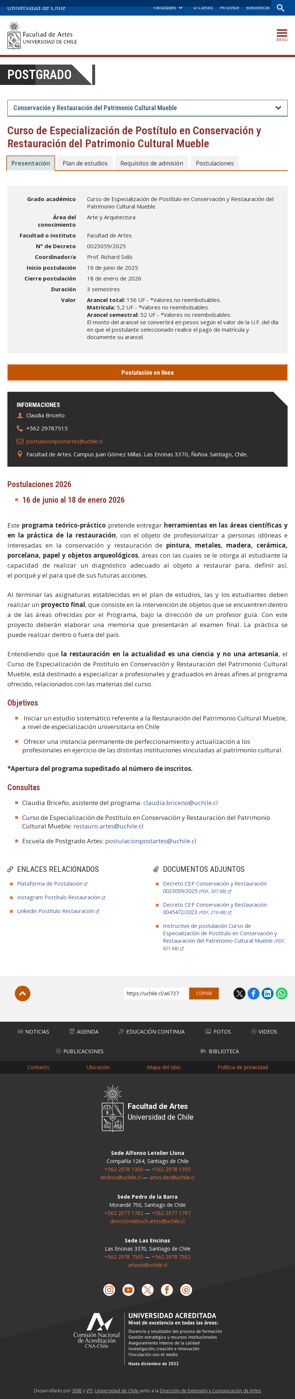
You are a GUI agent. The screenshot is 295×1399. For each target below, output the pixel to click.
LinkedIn (267, 993)
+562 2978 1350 (171, 1166)
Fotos (218, 1030)
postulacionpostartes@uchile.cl (65, 441)
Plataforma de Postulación (50, 883)
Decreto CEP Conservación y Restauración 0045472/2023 (217, 908)
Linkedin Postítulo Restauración (57, 910)
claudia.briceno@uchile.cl (181, 802)
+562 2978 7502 (171, 1254)
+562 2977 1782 (123, 1210)
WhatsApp (281, 993)
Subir (22, 993)
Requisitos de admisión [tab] (154, 163)
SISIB (77, 1388)
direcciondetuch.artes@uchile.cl (147, 1218)
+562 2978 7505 (123, 1254)
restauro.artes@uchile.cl (108, 826)
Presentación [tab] (31, 163)
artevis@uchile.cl (147, 1262)
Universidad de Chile (116, 1388)
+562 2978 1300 (123, 1166)
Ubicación (98, 1064)
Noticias (33, 1030)
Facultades (164, 7)
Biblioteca (220, 1049)
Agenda (84, 1030)
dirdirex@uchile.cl (120, 1174)
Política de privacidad (243, 1064)
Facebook (253, 993)
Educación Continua (152, 1030)
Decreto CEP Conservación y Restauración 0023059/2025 (217, 887)
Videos (265, 1030)
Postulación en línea (147, 372)
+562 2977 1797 (171, 1210)
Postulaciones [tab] (219, 163)
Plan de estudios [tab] (86, 163)
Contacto (38, 1064)
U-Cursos (202, 7)
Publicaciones (80, 1049)
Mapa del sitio (164, 1064)
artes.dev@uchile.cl (172, 1174)
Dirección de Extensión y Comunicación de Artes (210, 1388)
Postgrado (40, 74)
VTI (89, 1388)
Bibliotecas (257, 7)
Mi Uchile (228, 7)
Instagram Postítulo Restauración (60, 897)
